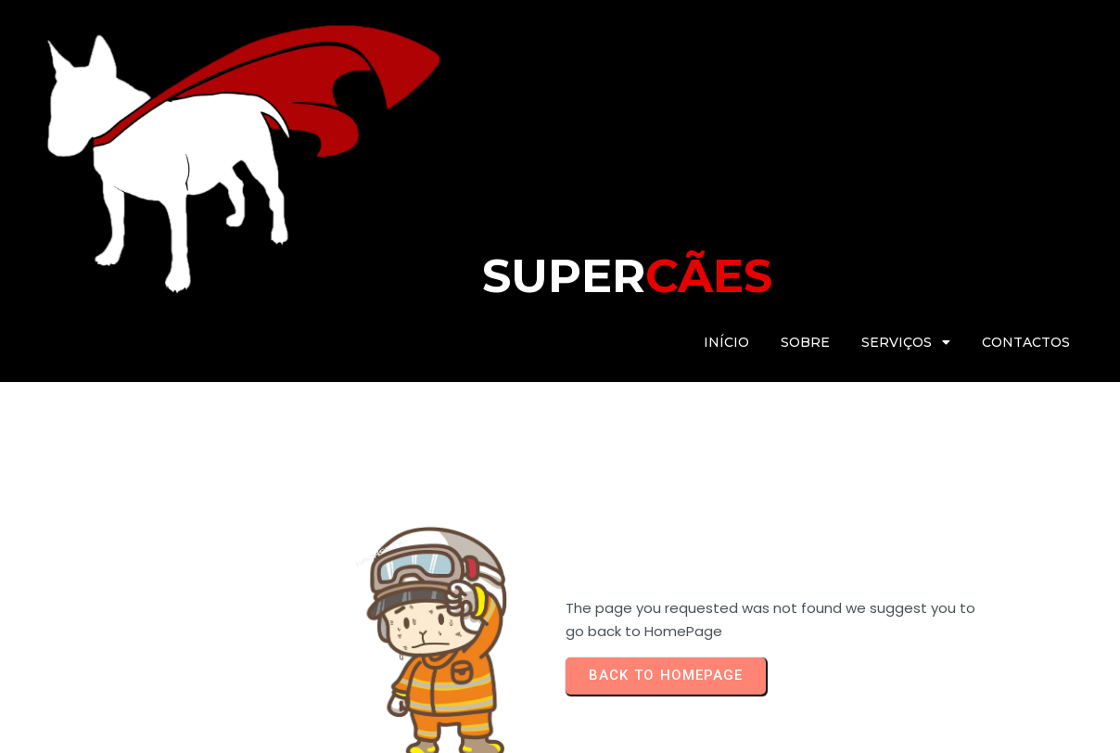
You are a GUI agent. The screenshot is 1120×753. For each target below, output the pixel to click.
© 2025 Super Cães (103, 730)
